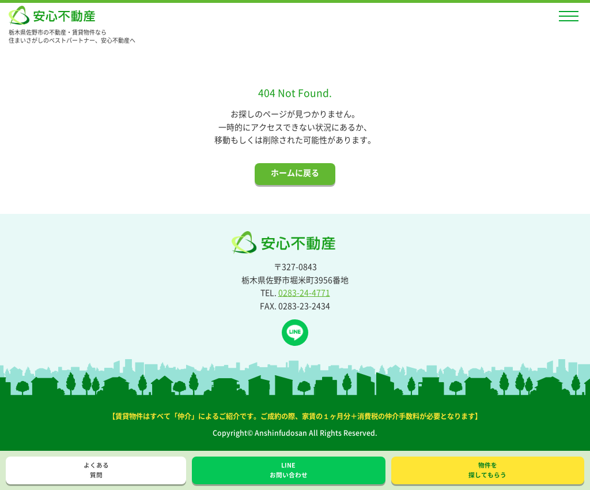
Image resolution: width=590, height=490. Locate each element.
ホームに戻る (295, 172)
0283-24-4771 (304, 292)
